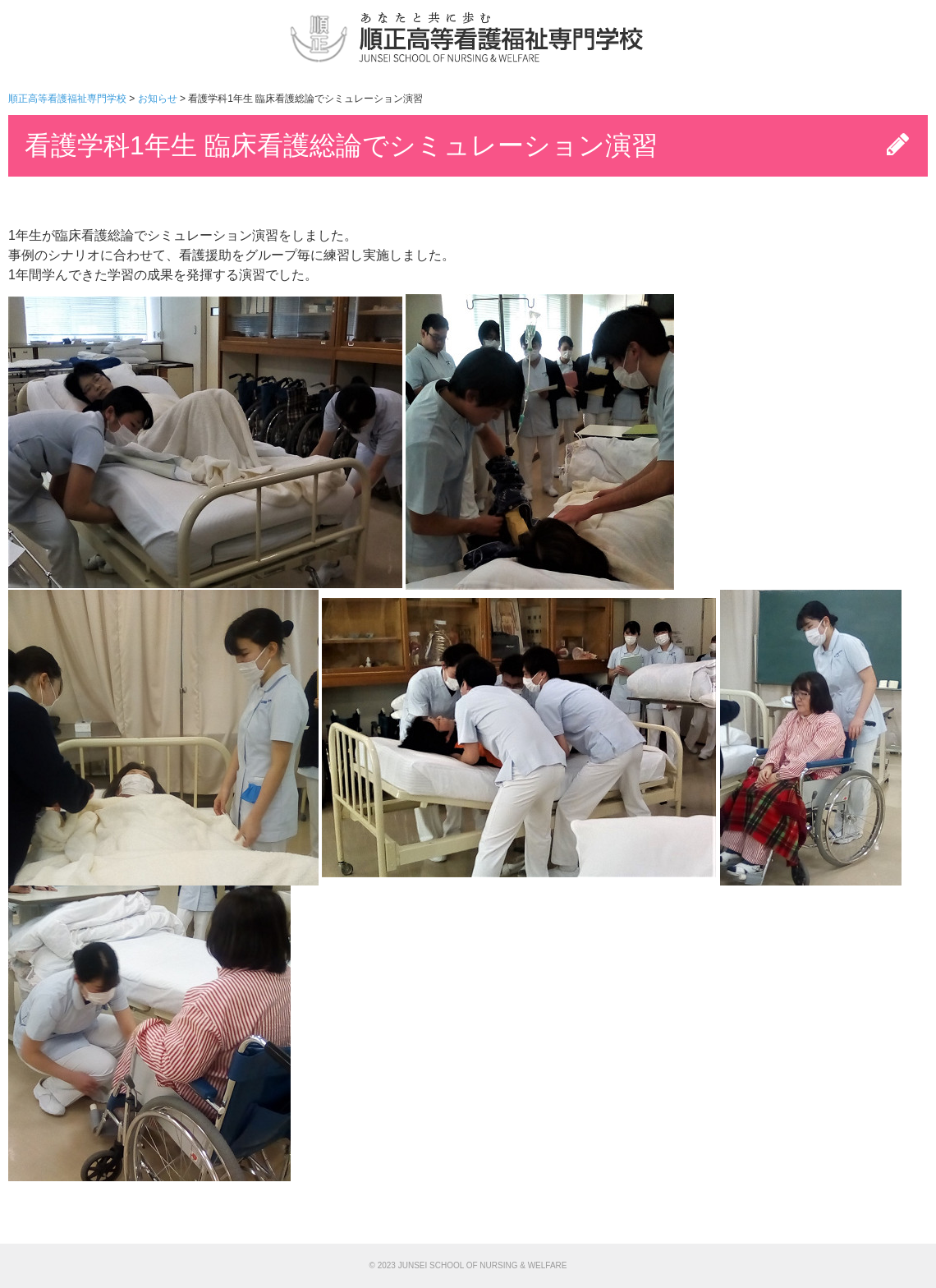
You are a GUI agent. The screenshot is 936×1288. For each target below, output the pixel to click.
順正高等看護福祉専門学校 (67, 98)
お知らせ (157, 98)
